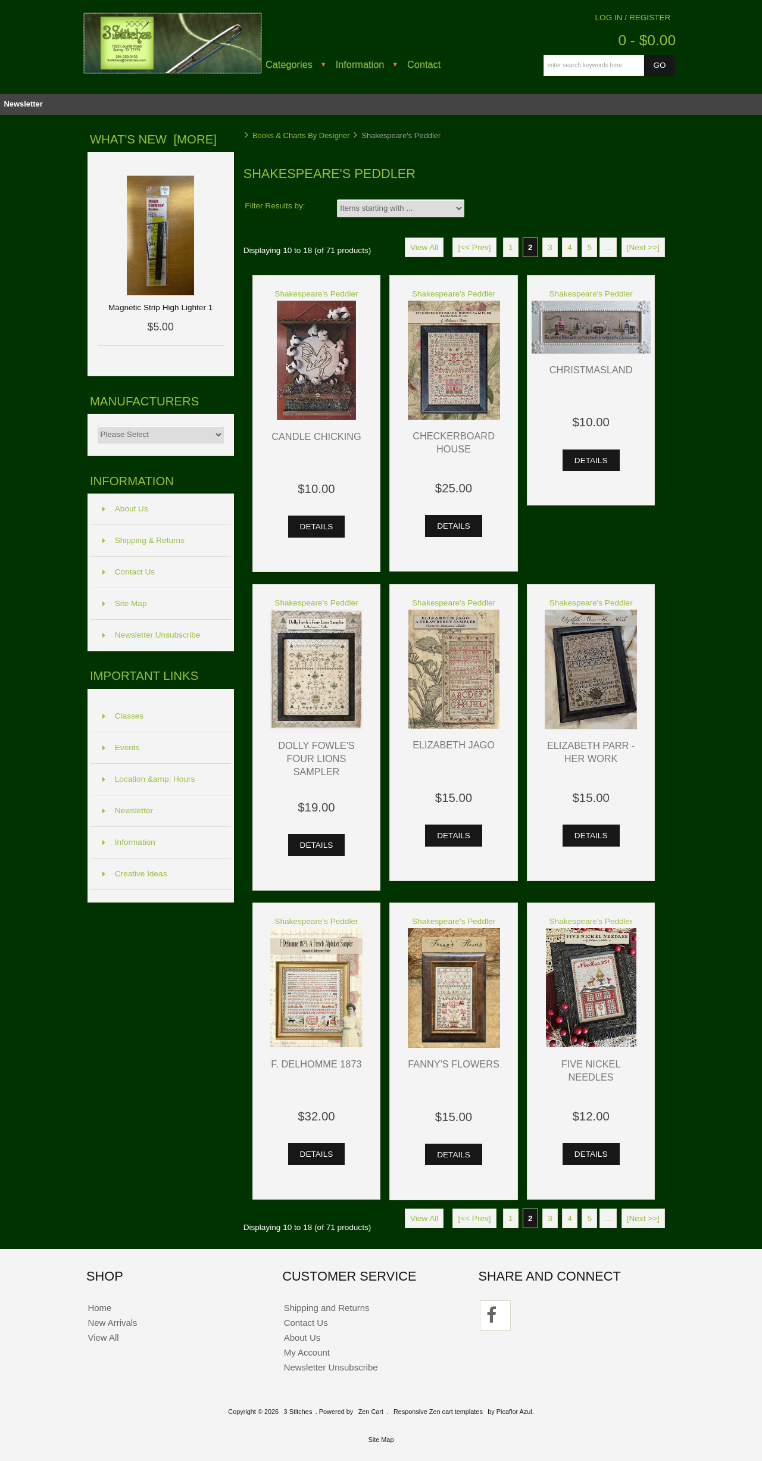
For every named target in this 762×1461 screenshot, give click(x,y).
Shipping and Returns (327, 1308)
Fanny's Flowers (453, 1064)
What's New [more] (153, 139)
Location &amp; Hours (148, 779)
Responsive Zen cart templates (438, 1411)
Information (360, 64)
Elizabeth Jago (454, 744)
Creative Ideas (134, 873)
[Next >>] (643, 247)
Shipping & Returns (143, 540)
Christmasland (591, 369)
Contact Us (128, 571)
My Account (307, 1352)
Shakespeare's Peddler (316, 293)
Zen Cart (370, 1411)
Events (121, 747)
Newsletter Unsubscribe (151, 634)
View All (424, 247)
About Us (125, 508)
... (608, 247)
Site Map (124, 603)
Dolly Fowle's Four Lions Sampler (316, 758)
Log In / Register (633, 17)
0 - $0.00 (647, 40)
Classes (122, 715)
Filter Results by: (275, 205)
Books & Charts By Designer (301, 135)
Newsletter (23, 103)
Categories (289, 64)
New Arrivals (112, 1323)
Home (99, 1308)
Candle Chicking (316, 436)
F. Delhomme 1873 (316, 1064)
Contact (424, 64)
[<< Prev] (474, 247)
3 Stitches (298, 1411)
